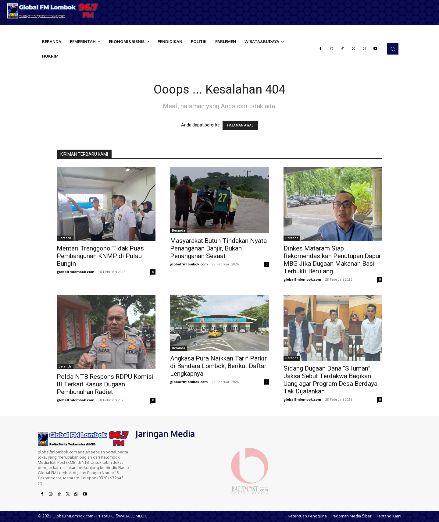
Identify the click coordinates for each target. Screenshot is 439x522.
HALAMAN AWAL (240, 125)
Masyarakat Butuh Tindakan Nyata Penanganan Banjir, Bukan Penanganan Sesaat (218, 248)
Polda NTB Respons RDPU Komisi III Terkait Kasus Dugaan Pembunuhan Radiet (105, 384)
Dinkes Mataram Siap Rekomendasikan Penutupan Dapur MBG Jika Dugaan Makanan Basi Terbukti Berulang (332, 260)
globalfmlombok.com (75, 271)
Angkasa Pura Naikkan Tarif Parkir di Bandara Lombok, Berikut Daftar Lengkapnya (218, 366)
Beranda (65, 238)
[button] (392, 49)
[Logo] (54, 11)
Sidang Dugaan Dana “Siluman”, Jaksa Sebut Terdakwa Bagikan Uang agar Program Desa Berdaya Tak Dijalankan (330, 380)
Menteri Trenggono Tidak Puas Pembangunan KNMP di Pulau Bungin (100, 256)
